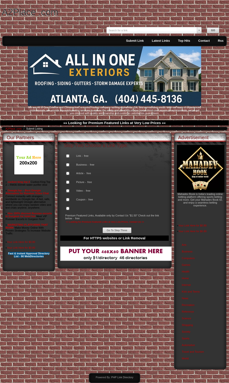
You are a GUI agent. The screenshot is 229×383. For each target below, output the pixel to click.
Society (186, 331)
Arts (184, 244)
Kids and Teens (191, 291)
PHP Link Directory (122, 377)
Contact (204, 40)
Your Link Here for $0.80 (21, 242)
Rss (221, 40)
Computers (188, 258)
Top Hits (184, 40)
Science (186, 318)
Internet (186, 284)
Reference (188, 311)
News (185, 298)
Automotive (188, 345)
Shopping (187, 325)
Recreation (188, 305)
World (185, 358)
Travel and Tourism (193, 351)
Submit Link (135, 40)
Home (185, 278)
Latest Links (161, 40)
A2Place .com (30, 12)
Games (186, 264)
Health (185, 271)
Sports (185, 338)
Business (187, 251)
